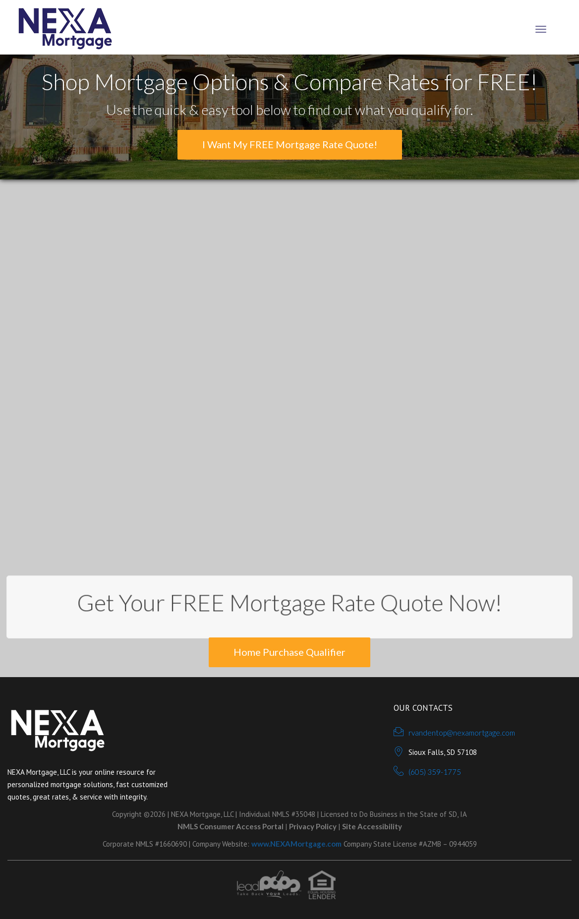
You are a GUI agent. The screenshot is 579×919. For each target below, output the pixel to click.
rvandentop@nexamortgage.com (461, 732)
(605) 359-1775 (434, 771)
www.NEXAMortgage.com (296, 843)
